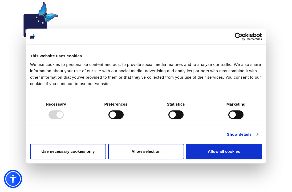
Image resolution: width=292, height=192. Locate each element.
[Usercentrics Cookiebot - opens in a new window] (238, 37)
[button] (13, 179)
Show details (239, 134)
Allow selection (145, 151)
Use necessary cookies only (68, 151)
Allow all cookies (224, 151)
